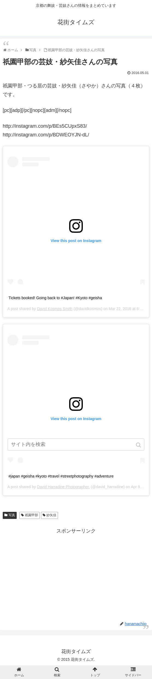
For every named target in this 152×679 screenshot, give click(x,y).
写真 (11, 515)
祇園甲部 (31, 515)
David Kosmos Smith (54, 309)
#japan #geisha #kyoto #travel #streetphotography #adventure (61, 476)
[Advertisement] (76, 573)
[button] (139, 445)
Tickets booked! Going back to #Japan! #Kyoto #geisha (55, 298)
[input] (76, 444)
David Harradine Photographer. (63, 487)
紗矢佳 (51, 515)
